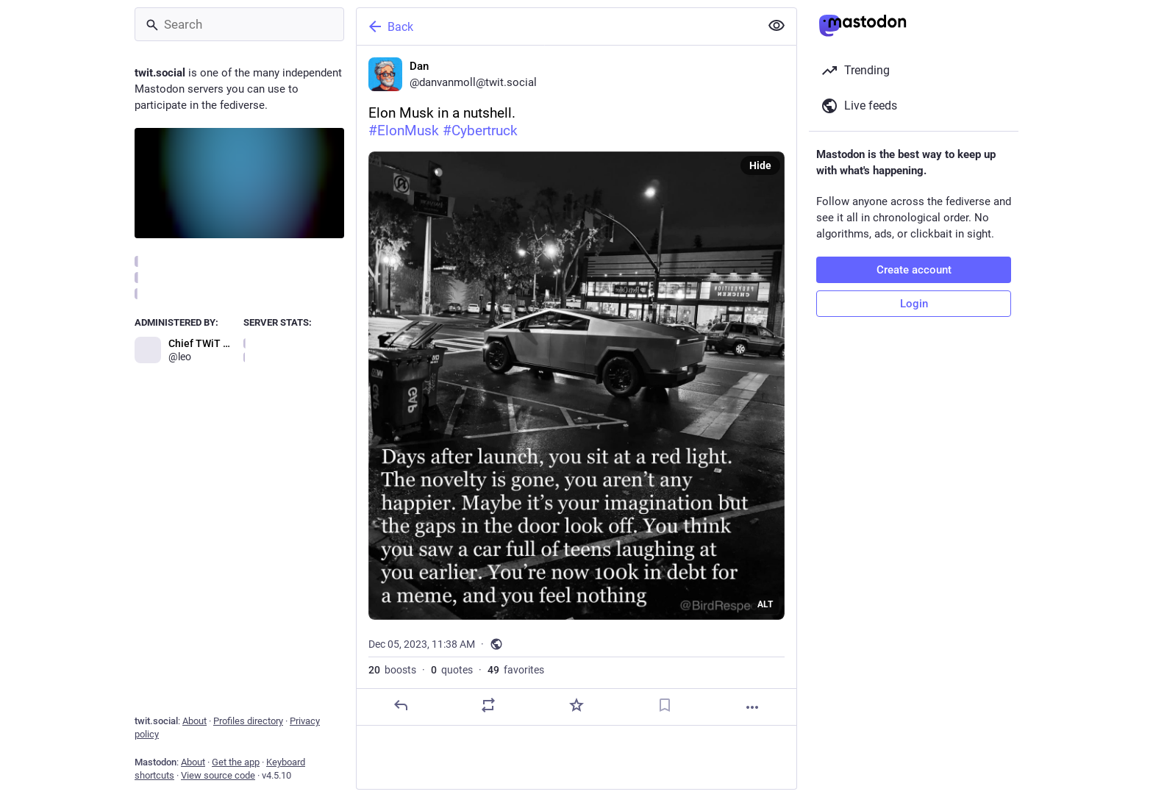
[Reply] (401, 705)
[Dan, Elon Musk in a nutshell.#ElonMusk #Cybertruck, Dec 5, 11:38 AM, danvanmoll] (576, 386)
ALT (765, 604)
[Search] (239, 24)
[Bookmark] (665, 705)
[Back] (557, 26)
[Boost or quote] (488, 705)
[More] (752, 707)
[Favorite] (576, 705)
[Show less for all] (776, 25)
